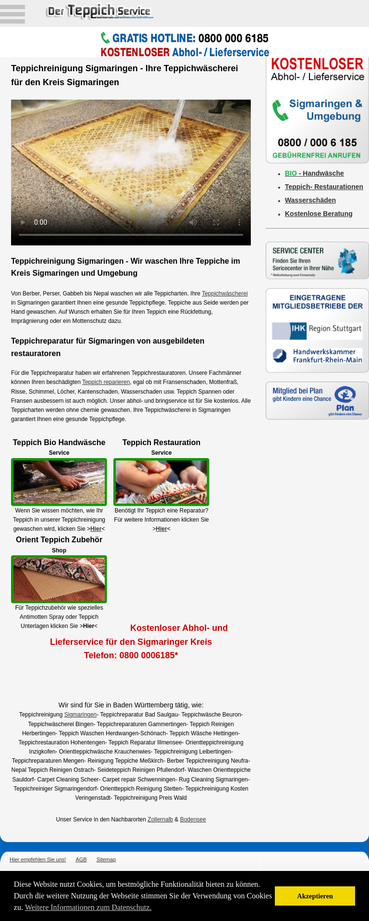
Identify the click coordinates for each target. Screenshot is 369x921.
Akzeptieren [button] (315, 896)
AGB (80, 859)
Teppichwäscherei (224, 293)
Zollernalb (160, 819)
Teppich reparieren (106, 382)
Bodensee (193, 819)
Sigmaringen (80, 714)
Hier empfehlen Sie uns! (38, 859)
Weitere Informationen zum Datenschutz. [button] (88, 907)
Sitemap (106, 859)
